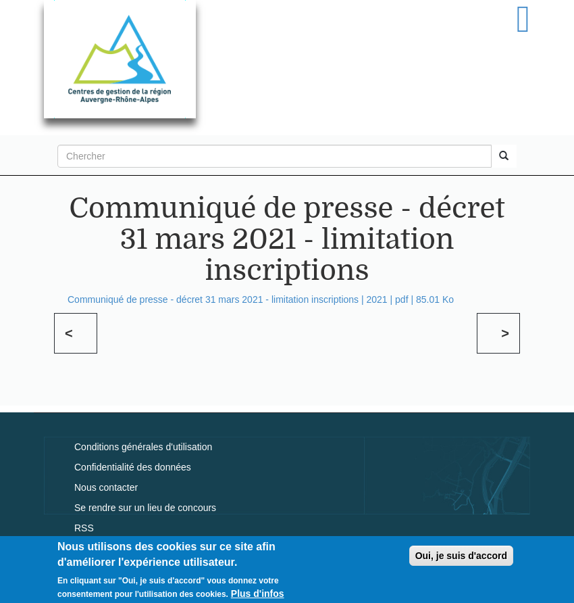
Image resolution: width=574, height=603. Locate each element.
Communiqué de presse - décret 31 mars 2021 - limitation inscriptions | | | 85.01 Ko (261, 299)
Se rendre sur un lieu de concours (145, 507)
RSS (84, 528)
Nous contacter (106, 487)
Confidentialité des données (132, 467)
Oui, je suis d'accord (461, 559)
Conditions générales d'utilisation (143, 446)
